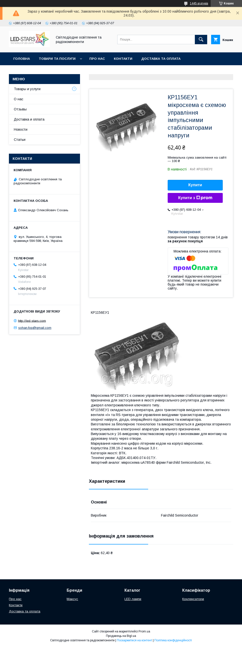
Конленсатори (193, 599)
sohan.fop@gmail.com (34, 328)
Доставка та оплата (161, 59)
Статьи (19, 140)
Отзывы (20, 109)
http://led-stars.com (32, 320)
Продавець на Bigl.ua (121, 636)
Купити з (195, 198)
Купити (195, 185)
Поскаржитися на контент (134, 640)
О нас (18, 99)
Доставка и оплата (29, 119)
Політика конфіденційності (173, 640)
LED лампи (132, 599)
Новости (20, 129)
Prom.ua (144, 631)
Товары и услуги (27, 89)
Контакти (123, 59)
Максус (72, 599)
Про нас (97, 59)
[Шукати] (201, 39)
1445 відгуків (199, 3)
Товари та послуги (57, 59)
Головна (21, 59)
